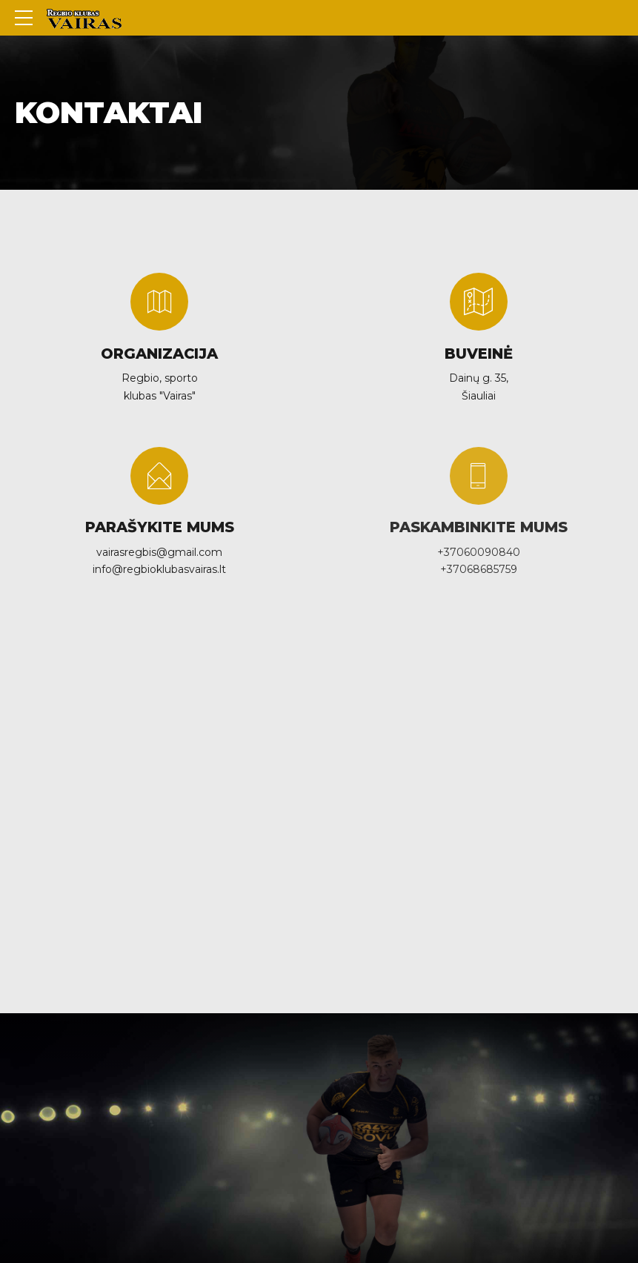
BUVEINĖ (479, 353)
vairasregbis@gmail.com (159, 552)
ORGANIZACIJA (159, 353)
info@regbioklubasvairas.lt (159, 569)
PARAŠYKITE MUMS (159, 527)
